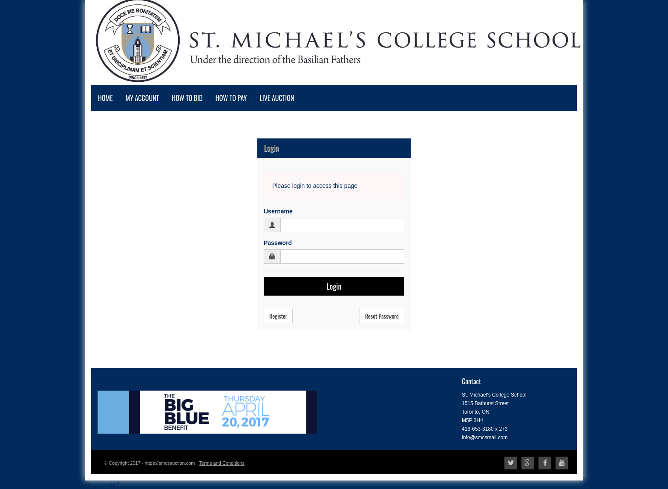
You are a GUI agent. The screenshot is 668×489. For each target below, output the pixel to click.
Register (278, 315)
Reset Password (382, 315)
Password (278, 242)
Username (278, 211)
